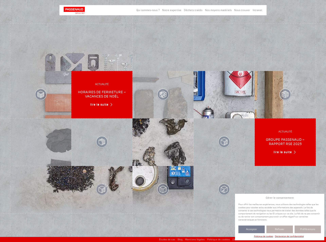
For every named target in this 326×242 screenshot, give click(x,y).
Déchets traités (193, 10)
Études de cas (167, 239)
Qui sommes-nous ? (148, 10)
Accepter (251, 229)
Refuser (279, 229)
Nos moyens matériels (218, 10)
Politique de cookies (263, 236)
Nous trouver (242, 10)
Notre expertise (171, 10)
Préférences (307, 229)
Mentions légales (195, 239)
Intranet (257, 10)
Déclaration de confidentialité (289, 236)
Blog (180, 239)
